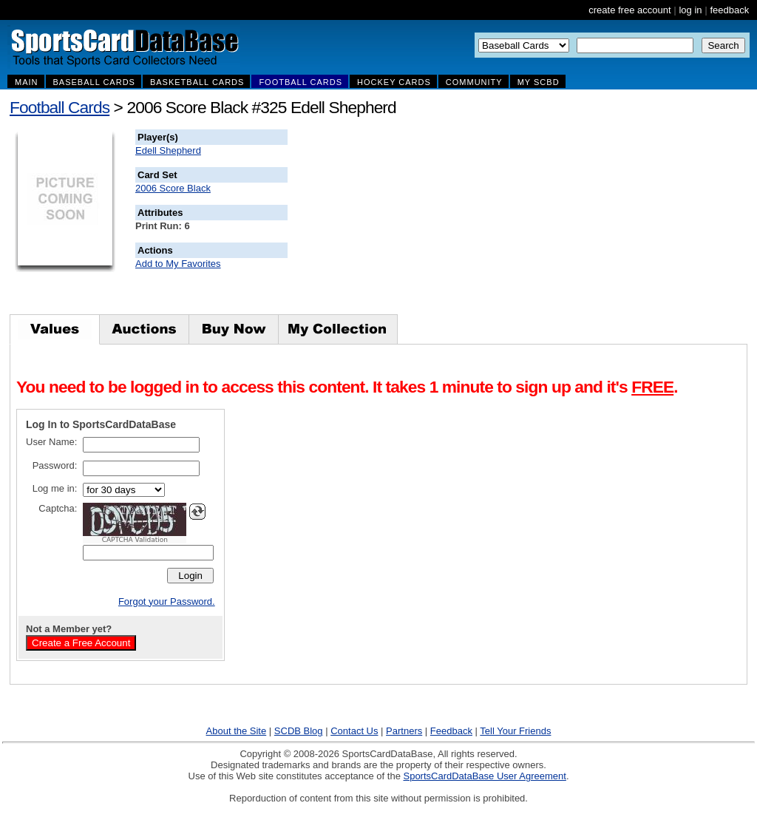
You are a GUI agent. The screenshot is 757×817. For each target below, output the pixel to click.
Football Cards (59, 107)
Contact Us (354, 730)
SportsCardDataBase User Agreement (484, 776)
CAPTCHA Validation (135, 539)
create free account (629, 10)
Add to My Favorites (178, 263)
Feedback (451, 730)
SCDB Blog (298, 730)
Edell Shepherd (168, 150)
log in (690, 10)
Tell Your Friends (515, 730)
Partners (404, 730)
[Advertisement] (555, 221)
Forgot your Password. (166, 601)
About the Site (236, 730)
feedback (729, 10)
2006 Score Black (173, 188)
